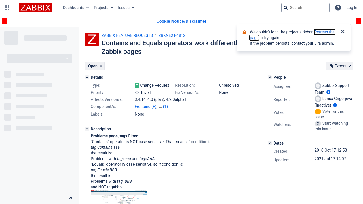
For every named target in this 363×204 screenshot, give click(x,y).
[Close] (343, 32)
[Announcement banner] (181, 21)
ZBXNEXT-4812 (172, 35)
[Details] (87, 77)
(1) (165, 106)
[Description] (87, 129)
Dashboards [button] (73, 7)
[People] (270, 77)
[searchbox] (305, 7)
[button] (7, 7)
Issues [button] (124, 7)
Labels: (97, 114)
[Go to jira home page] (35, 7)
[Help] (338, 7)
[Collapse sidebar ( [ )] (71, 198)
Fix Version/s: (187, 92)
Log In (352, 7)
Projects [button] (101, 7)
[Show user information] (328, 92)
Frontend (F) (145, 106)
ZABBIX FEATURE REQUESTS (127, 35)
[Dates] (270, 143)
